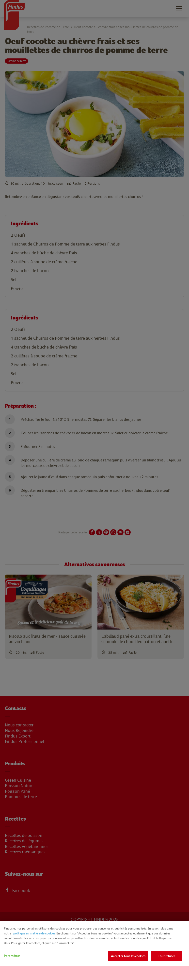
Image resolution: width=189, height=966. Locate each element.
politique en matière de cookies (34, 933)
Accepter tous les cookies (128, 956)
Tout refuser (166, 956)
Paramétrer (12, 956)
